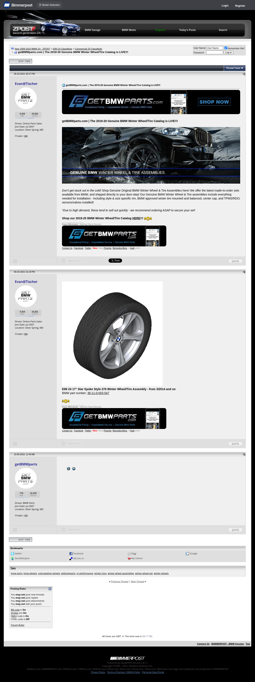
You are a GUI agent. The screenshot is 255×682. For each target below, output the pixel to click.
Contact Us (67, 248)
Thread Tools (233, 68)
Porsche (107, 248)
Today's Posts (187, 30)
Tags (13, 568)
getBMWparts (26, 464)
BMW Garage (92, 30)
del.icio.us (78, 558)
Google (193, 553)
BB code (15, 609)
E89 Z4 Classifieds (62, 49)
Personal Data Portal (153, 672)
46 (25, 135)
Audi (132, 248)
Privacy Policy (98, 672)
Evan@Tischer (26, 83)
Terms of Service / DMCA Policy (123, 672)
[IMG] (14, 616)
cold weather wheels (49, 573)
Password (199, 52)
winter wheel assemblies (121, 573)
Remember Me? (235, 48)
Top (248, 643)
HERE (136, 218)
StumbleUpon (22, 558)
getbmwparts (68, 573)
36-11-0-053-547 (98, 393)
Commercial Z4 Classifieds (88, 49)
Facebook (78, 248)
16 (25, 515)
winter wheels (161, 573)
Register (240, 5)
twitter (18, 553)
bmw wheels (30, 573)
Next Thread (137, 581)
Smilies (14, 612)
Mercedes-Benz (120, 248)
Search (223, 30)
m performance (85, 573)
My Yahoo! (137, 558)
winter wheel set (144, 573)
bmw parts (16, 573)
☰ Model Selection (49, 5)
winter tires (100, 573)
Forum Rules (17, 625)
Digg (133, 553)
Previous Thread (119, 581)
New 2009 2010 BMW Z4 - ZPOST (32, 49)
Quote (235, 261)
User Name (200, 47)
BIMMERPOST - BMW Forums (227, 643)
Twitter (88, 248)
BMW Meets (129, 30)
